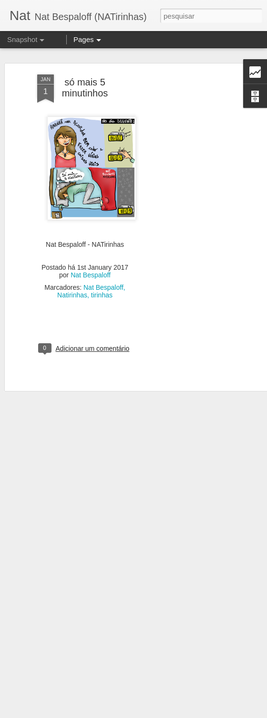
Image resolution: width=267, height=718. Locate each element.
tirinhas (102, 288)
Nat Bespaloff (91, 268)
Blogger (171, 713)
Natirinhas (72, 288)
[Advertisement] (185, 217)
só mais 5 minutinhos (85, 80)
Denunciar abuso (203, 713)
